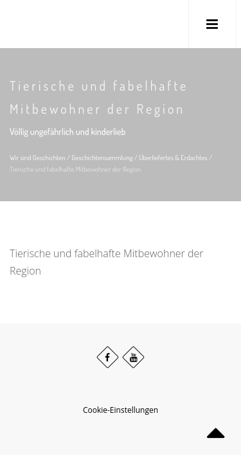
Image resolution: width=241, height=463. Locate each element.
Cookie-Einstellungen (120, 409)
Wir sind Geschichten (38, 157)
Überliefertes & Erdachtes (173, 157)
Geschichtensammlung (101, 157)
